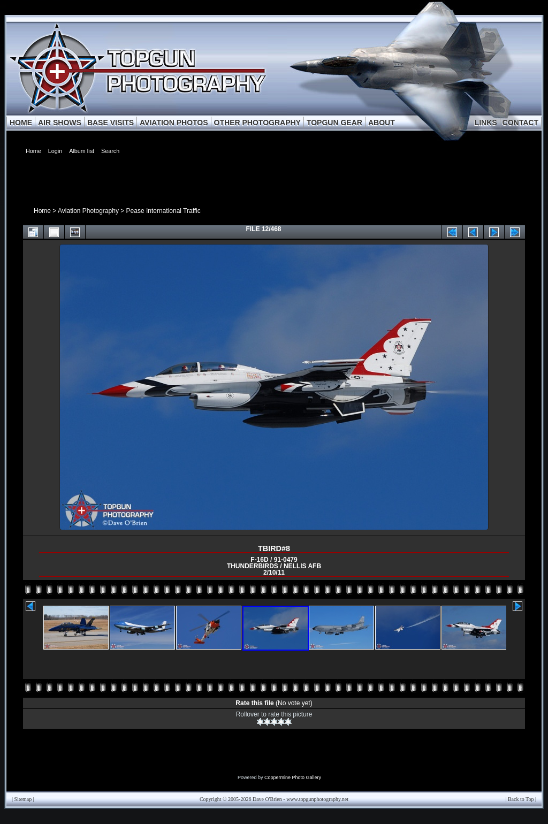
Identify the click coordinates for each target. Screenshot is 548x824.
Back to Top (521, 799)
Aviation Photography (88, 211)
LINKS (486, 122)
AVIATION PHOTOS (174, 122)
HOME (21, 122)
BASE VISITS (110, 122)
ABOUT (381, 122)
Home (42, 211)
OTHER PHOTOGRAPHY (257, 122)
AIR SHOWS (59, 122)
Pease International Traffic (163, 211)
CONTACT (520, 122)
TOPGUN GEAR (334, 122)
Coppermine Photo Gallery (292, 777)
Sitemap (23, 799)
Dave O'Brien (267, 799)
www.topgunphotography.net (317, 799)
